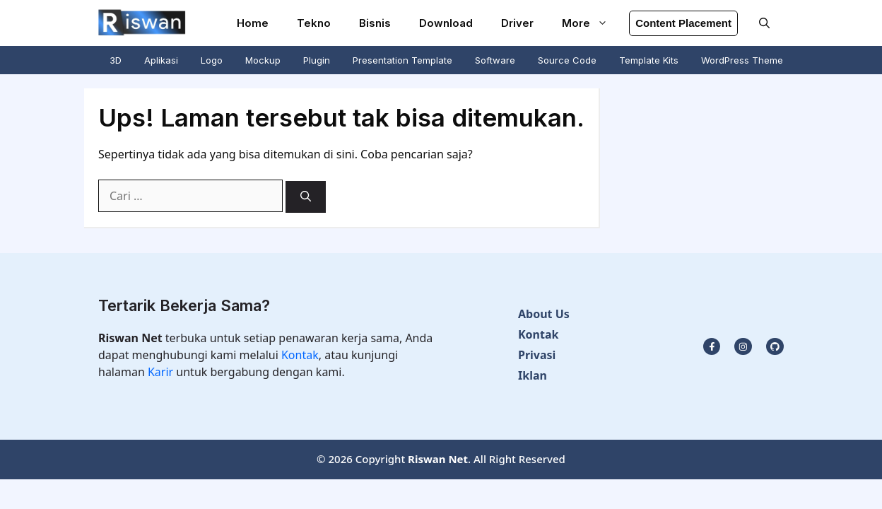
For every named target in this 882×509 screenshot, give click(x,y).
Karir (162, 372)
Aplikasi (161, 60)
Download (446, 23)
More (592, 23)
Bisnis (375, 23)
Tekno (314, 23)
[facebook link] (775, 347)
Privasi (536, 355)
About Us (544, 314)
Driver (517, 23)
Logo (212, 60)
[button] (764, 23)
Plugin (316, 60)
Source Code (567, 60)
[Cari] (306, 197)
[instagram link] (712, 347)
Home (253, 23)
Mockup (263, 60)
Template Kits (648, 60)
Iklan (532, 375)
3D (116, 60)
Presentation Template (402, 60)
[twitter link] (743, 347)
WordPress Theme (742, 60)
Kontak (300, 355)
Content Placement (683, 23)
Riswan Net (438, 459)
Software (495, 60)
